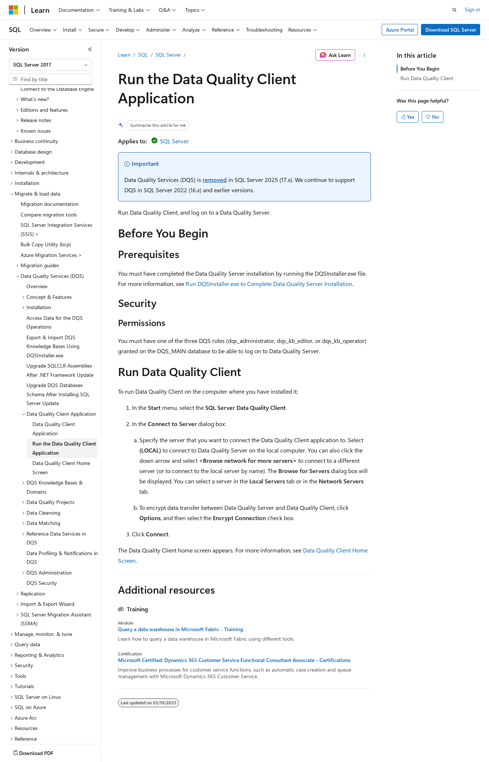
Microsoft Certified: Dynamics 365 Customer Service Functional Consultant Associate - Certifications (234, 660)
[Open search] (454, 10)
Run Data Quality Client (426, 78)
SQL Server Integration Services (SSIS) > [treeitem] (56, 204)
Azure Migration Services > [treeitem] (51, 229)
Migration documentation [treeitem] (50, 178)
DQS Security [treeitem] (41, 557)
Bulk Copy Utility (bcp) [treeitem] (46, 218)
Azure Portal (400, 29)
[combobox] (50, 65)
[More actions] (364, 55)
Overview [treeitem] (36, 260)
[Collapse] (90, 49)
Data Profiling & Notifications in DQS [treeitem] (62, 532)
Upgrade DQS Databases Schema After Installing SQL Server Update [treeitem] (58, 368)
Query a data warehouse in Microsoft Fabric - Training (180, 629)
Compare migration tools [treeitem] (49, 189)
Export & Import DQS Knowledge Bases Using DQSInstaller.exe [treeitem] (52, 320)
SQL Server (168, 54)
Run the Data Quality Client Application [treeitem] (64, 423)
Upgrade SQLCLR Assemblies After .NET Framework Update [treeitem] (59, 345)
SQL (143, 54)
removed (215, 179)
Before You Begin (419, 68)
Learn (124, 54)
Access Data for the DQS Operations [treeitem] (54, 297)
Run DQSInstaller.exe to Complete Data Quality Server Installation (269, 283)
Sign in (472, 9)
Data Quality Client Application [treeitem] (53, 403)
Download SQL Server (450, 29)
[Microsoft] (13, 10)
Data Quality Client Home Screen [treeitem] (61, 442)
